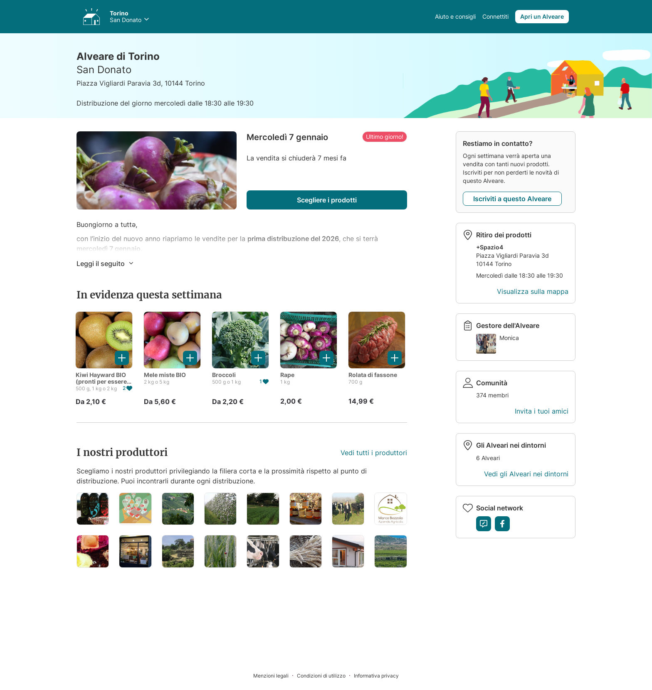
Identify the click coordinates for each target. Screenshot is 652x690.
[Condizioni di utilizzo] (325, 675)
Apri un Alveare (542, 16)
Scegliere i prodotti (327, 200)
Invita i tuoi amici (541, 411)
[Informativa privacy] (376, 675)
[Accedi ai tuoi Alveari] (91, 16)
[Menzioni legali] (275, 675)
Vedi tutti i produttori (374, 452)
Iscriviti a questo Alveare (512, 199)
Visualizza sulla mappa (532, 291)
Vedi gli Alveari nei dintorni (526, 474)
